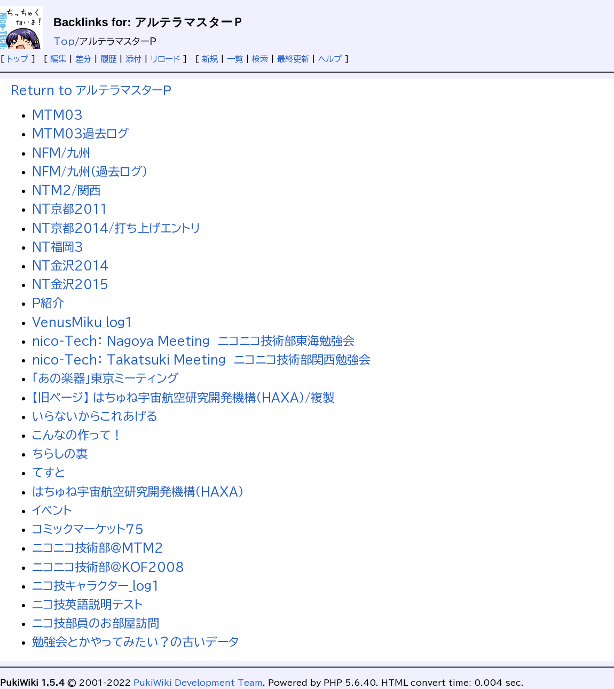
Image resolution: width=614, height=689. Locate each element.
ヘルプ (330, 59)
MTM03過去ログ (80, 134)
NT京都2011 (69, 209)
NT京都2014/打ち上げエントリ (116, 228)
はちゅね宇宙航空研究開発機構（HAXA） (138, 492)
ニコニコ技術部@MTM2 (97, 548)
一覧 (235, 59)
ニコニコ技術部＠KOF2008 (108, 567)
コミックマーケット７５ (88, 529)
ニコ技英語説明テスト (87, 604)
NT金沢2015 (70, 284)
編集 (58, 59)
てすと (49, 472)
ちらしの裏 (60, 454)
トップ (17, 59)
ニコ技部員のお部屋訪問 (95, 623)
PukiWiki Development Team (198, 682)
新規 (210, 59)
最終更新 (293, 59)
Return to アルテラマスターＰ (91, 90)
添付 (133, 59)
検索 (260, 59)
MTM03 (57, 115)
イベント (52, 510)
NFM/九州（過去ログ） (90, 171)
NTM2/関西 (66, 190)
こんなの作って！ (77, 435)
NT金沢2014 (70, 266)
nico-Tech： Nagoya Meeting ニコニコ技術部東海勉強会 (193, 341)
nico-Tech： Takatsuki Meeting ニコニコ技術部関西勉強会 (201, 360)
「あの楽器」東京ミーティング (105, 378)
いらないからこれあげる (95, 416)
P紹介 (48, 303)
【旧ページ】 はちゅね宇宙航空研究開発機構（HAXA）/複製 (183, 398)
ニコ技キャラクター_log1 (95, 586)
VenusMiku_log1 (82, 322)
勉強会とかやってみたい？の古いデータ (135, 642)
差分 (83, 59)
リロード (165, 59)
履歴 (108, 59)
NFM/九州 (61, 153)
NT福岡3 (57, 247)
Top (64, 41)
